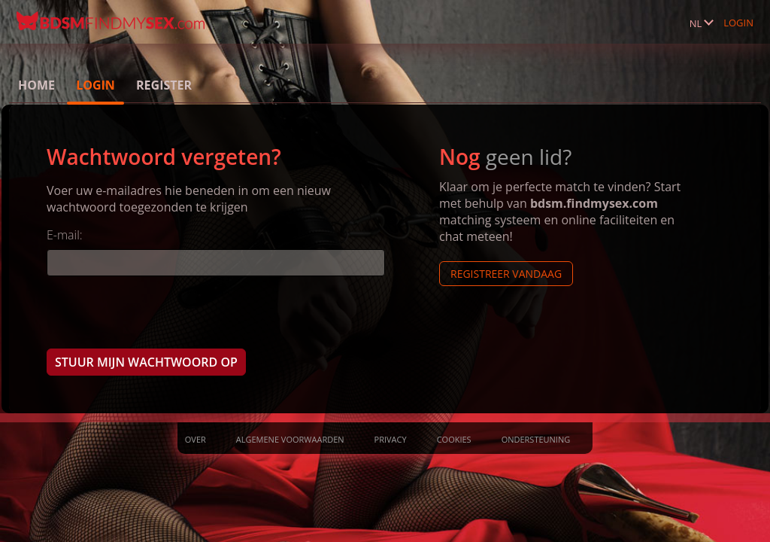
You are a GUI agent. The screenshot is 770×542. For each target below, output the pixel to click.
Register (164, 85)
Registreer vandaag (506, 273)
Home (36, 85)
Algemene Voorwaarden (290, 439)
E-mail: (65, 235)
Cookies (454, 439)
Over (195, 439)
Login (738, 22)
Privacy (390, 439)
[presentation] (161, 311)
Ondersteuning (536, 439)
